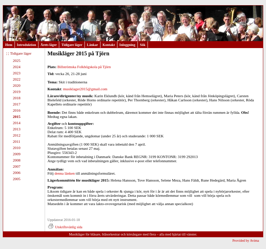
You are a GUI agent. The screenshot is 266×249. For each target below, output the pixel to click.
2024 (16, 67)
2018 (16, 98)
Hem (8, 45)
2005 (16, 179)
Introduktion (26, 45)
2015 (16, 116)
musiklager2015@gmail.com (85, 89)
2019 (16, 92)
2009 (16, 154)
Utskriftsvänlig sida (64, 227)
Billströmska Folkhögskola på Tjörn (84, 67)
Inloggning (127, 45)
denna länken (64, 173)
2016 (16, 110)
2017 (16, 104)
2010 (16, 148)
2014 (16, 123)
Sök (142, 45)
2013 (16, 129)
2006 (16, 172)
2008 (16, 160)
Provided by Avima (245, 240)
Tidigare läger (71, 45)
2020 (16, 85)
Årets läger (49, 45)
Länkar (92, 45)
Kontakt (109, 45)
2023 (16, 73)
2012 (16, 135)
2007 (16, 166)
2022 (16, 79)
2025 (16, 60)
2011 (16, 141)
